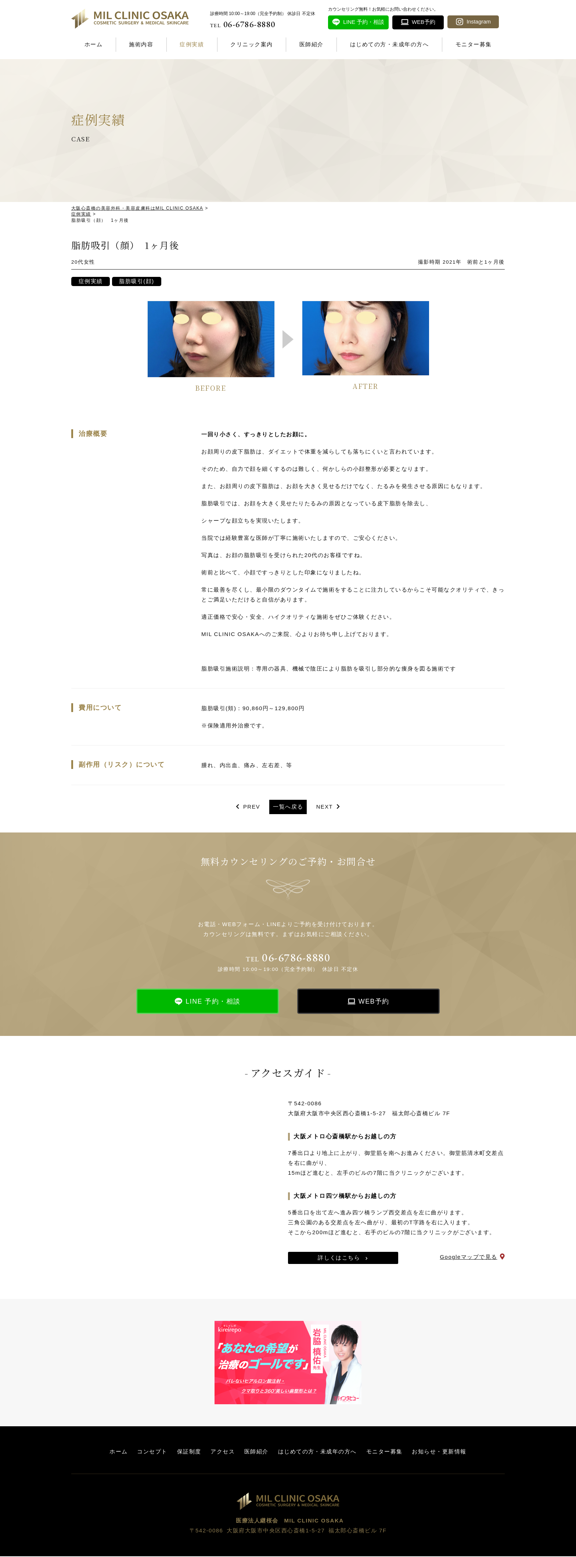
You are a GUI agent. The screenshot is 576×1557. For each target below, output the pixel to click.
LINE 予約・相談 (213, 1002)
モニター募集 (474, 44)
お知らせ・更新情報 (439, 1452)
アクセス (222, 1452)
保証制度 (189, 1452)
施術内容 (141, 44)
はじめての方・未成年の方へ (389, 44)
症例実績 (192, 44)
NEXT (324, 807)
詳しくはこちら (339, 1259)
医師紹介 (311, 44)
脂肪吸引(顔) (137, 282)
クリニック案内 (251, 44)
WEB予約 (374, 1002)
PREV (251, 807)
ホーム (93, 44)
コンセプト (152, 1452)
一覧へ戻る (288, 807)
